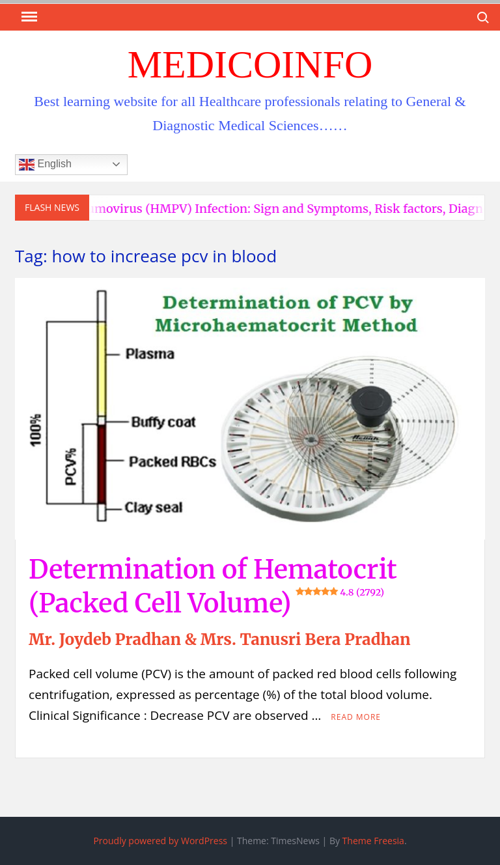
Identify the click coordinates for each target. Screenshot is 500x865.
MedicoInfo (250, 64)
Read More (356, 716)
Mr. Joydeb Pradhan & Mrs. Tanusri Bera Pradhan (219, 639)
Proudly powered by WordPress (160, 840)
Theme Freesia (373, 840)
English (45, 164)
